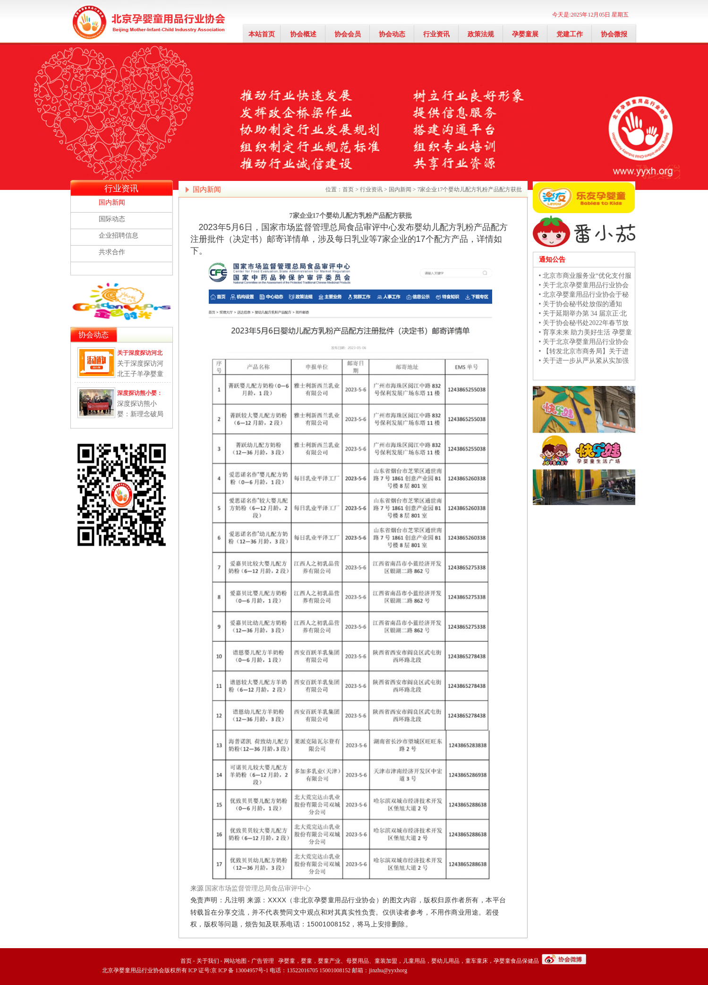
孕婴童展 (525, 34)
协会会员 (347, 34)
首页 (348, 189)
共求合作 (112, 252)
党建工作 (569, 34)
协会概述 (303, 34)
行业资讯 (436, 34)
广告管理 (262, 961)
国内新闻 (112, 202)
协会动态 (392, 34)
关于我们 (207, 961)
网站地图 (235, 961)
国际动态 (112, 219)
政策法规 (481, 34)
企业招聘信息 (118, 235)
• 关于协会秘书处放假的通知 (580, 304)
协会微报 (614, 34)
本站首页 (261, 34)
